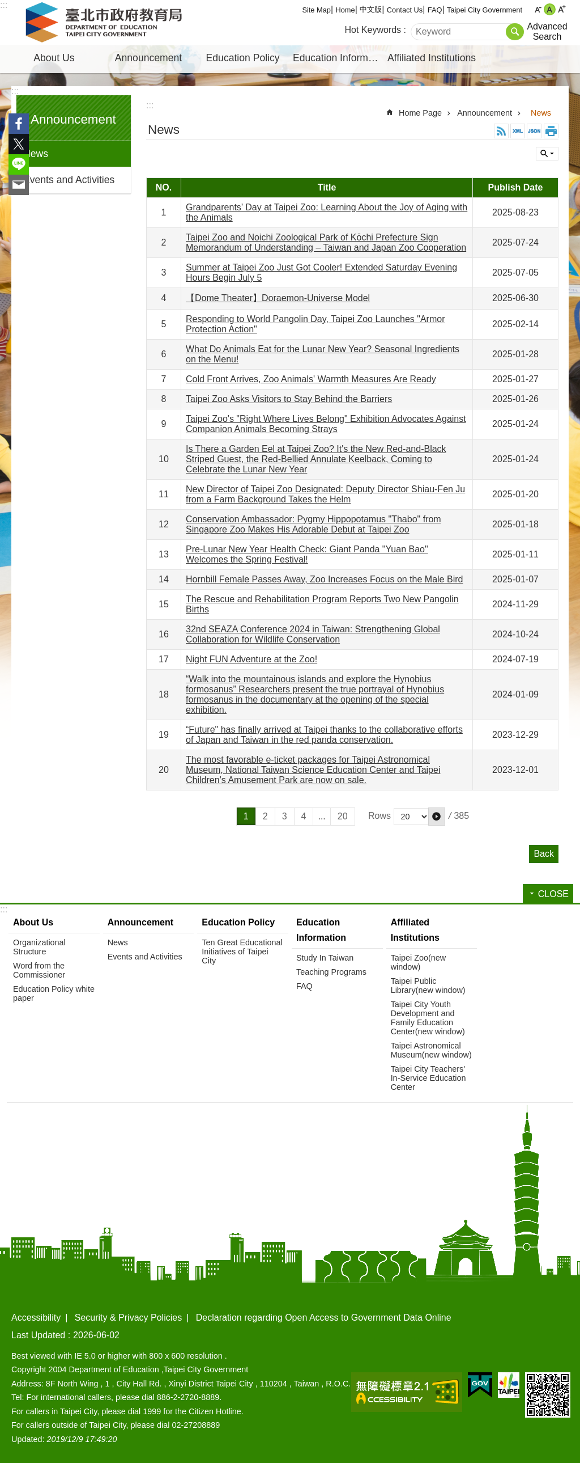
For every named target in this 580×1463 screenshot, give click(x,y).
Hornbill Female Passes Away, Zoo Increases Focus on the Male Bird (324, 579)
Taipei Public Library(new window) (428, 985)
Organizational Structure (39, 947)
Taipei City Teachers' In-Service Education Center (428, 1078)
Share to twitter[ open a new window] (18, 144)
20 (343, 816)
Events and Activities (68, 179)
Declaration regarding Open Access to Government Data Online (323, 1317)
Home (345, 10)
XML (517, 131)
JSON (534, 131)
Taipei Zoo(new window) (418, 962)
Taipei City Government (484, 10)
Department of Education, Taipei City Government (106, 22)
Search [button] (515, 31)
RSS (501, 131)
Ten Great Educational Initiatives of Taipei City (242, 951)
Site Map (316, 10)
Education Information (339, 58)
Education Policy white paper (54, 993)
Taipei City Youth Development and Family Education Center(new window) (428, 1018)
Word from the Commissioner (39, 970)
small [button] (538, 9)
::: (3, 5)
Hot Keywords (373, 30)
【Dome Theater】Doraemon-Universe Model (278, 298)
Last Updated (38, 1335)
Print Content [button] (551, 131)
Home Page (420, 112)
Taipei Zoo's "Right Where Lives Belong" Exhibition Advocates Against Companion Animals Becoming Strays (326, 424)
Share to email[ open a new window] (18, 185)
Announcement (148, 58)
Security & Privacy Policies (128, 1317)
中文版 (371, 9)
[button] (436, 816)
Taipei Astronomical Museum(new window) (431, 1050)
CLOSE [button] (547, 153)
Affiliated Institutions (431, 58)
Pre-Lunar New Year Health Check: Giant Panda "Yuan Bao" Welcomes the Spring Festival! (307, 554)
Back (544, 854)
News (35, 153)
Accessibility (36, 1317)
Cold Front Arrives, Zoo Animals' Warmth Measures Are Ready (311, 379)
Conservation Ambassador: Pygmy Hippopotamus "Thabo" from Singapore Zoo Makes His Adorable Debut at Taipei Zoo (313, 524)
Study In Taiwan (324, 957)
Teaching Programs (331, 971)
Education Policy (243, 58)
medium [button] (550, 9)
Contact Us (405, 10)
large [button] (562, 9)
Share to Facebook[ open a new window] (18, 123)
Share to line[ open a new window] (18, 164)
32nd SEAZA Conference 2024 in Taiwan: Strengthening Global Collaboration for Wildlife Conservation (313, 634)
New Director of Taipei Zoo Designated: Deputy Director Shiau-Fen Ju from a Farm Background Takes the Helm (325, 494)
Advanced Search (547, 31)
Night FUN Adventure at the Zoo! (251, 659)
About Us (53, 58)
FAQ (435, 10)
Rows (379, 816)
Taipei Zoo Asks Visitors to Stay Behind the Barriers (289, 399)
